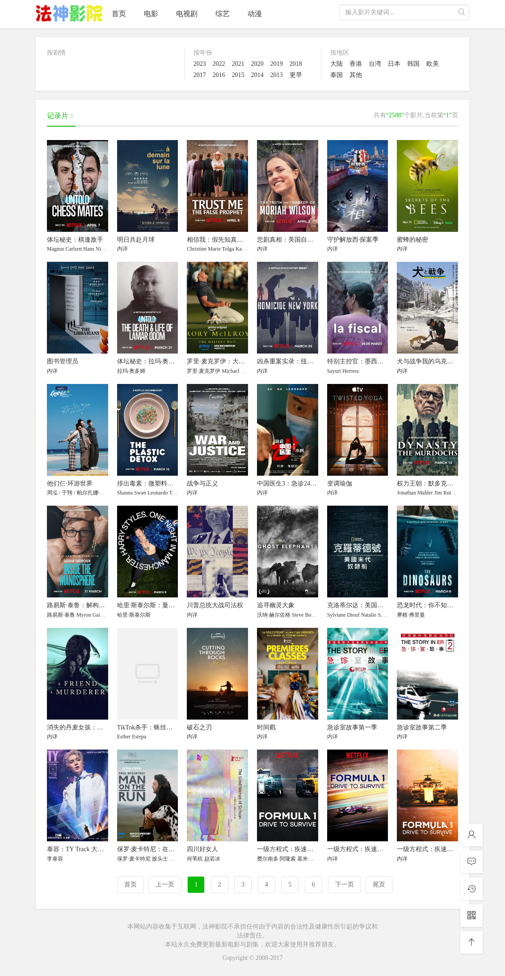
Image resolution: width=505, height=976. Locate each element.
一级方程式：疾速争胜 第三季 (438, 849)
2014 (257, 75)
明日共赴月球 (136, 239)
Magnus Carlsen (64, 249)
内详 (122, 249)
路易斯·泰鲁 (61, 615)
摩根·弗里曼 (411, 615)
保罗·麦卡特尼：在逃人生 (152, 849)
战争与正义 (202, 483)
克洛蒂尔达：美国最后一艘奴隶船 (374, 605)
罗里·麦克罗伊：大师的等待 (225, 361)
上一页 (165, 884)
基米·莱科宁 (311, 859)
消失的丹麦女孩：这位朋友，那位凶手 (100, 727)
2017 (200, 75)
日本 (394, 63)
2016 (219, 75)
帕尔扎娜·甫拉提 (96, 493)
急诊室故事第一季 (352, 727)
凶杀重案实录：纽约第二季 (294, 361)
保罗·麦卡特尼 (134, 859)
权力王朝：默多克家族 (428, 483)
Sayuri (334, 371)
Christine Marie (204, 249)
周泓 (52, 493)
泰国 (336, 75)
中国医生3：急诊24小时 (290, 483)
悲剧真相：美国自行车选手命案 (301, 239)
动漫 (255, 13)
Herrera (350, 371)
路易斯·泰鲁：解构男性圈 (82, 605)
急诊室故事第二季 (422, 727)
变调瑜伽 (339, 483)
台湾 (375, 63)
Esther (124, 736)
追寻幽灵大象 (276, 605)
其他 (355, 75)
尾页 (379, 884)
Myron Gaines (91, 615)
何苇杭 (195, 859)
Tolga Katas (235, 249)
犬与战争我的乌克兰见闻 (431, 361)
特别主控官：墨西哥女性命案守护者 (377, 361)
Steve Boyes (305, 615)
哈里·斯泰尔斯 (134, 615)
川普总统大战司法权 (215, 605)
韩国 (413, 63)
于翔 (67, 493)
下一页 (344, 884)
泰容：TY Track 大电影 (78, 849)
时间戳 (266, 727)
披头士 (160, 859)
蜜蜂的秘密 (412, 239)
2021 (238, 63)
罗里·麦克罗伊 (203, 371)
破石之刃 (199, 727)
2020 (257, 63)
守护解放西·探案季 (353, 239)
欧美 (432, 63)
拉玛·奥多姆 (131, 371)
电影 (151, 13)
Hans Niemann (99, 249)
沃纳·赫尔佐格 (273, 615)
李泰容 (55, 859)
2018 (296, 63)
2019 (276, 63)
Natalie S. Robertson (383, 615)
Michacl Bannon (239, 371)
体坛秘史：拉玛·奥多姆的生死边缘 (165, 361)
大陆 (336, 63)
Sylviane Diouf (343, 615)
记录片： (61, 115)
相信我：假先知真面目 (218, 239)
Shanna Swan (131, 493)
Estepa (139, 736)
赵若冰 (212, 859)
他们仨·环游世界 (70, 483)
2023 (200, 63)
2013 (276, 75)
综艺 (222, 13)
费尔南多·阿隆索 (276, 859)
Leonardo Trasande (168, 493)
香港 (355, 63)
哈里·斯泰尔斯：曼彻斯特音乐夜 (161, 605)
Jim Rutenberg (450, 493)
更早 (296, 75)
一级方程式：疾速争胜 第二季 (368, 849)
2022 (219, 63)
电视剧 (187, 13)
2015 (238, 75)
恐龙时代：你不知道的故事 (434, 605)
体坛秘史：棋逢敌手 (75, 239)
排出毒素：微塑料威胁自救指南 (161, 483)
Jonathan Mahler (415, 493)
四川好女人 (202, 849)
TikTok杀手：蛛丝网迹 (148, 727)
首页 (119, 13)
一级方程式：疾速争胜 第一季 (298, 849)
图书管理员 (62, 361)
